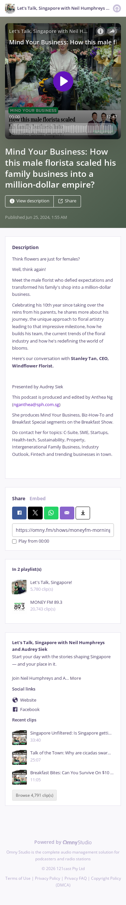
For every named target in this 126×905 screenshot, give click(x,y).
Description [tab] (25, 247)
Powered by (63, 842)
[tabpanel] (63, 361)
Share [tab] (18, 498)
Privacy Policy (47, 878)
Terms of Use (18, 878)
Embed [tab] (38, 498)
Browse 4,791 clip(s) (34, 795)
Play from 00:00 (30, 541)
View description (29, 201)
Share (67, 201)
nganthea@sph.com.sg (36, 404)
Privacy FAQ (76, 878)
